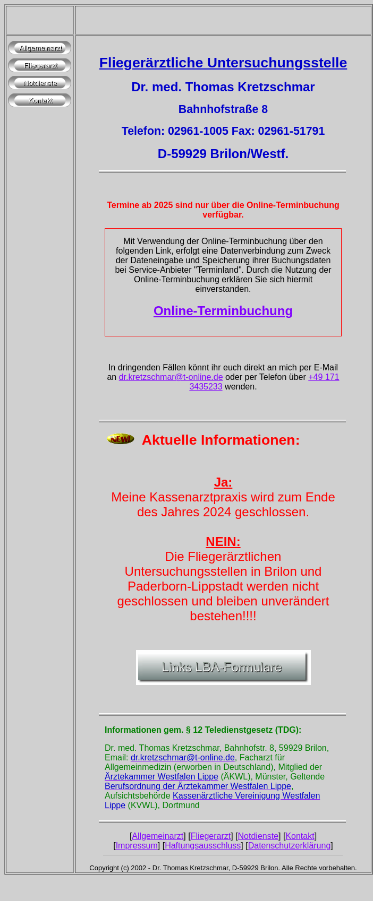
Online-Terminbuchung (223, 311)
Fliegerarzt (211, 836)
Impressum (137, 845)
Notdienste (258, 836)
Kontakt (299, 836)
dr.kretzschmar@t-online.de (171, 377)
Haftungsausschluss (203, 845)
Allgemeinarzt (157, 836)
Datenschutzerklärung (289, 845)
